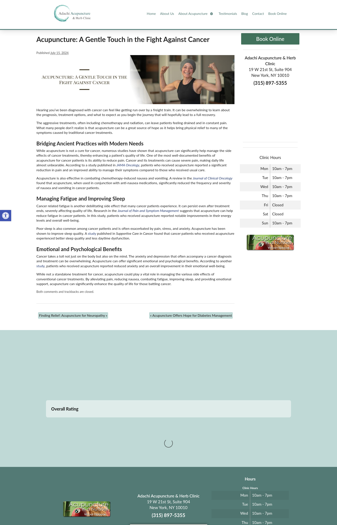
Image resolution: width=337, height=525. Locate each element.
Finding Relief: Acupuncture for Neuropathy (73, 315)
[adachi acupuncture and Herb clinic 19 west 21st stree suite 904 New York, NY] (168, 366)
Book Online (277, 13)
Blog (244, 13)
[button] (5, 215)
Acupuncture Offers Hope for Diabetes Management (191, 315)
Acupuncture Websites (93, 511)
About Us (167, 13)
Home (151, 13)
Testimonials (228, 13)
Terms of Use (197, 511)
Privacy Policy (215, 511)
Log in (250, 511)
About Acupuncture (193, 13)
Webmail (233, 511)
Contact (258, 13)
